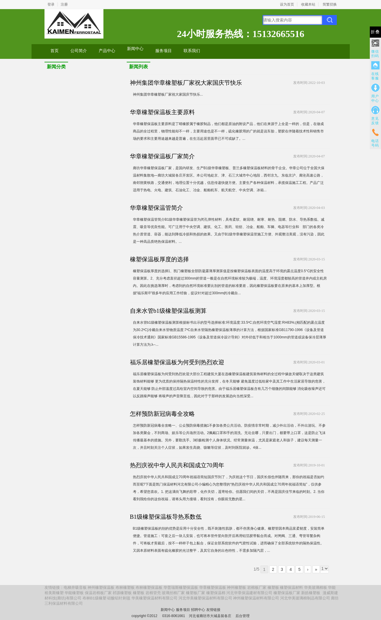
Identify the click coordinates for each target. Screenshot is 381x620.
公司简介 (78, 50)
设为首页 (287, 4)
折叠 (375, 32)
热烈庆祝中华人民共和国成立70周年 (177, 465)
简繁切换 (330, 4)
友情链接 (213, 610)
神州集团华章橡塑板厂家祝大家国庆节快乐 (186, 82)
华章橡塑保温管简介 (156, 208)
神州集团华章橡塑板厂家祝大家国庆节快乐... (168, 94)
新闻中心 (135, 48)
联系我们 (192, 50)
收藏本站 (308, 4)
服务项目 (163, 50)
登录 (51, 4)
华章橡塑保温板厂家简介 (162, 156)
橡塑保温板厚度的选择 (159, 259)
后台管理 (242, 616)
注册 (64, 4)
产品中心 (107, 50)
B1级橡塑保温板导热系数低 (166, 516)
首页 (54, 50)
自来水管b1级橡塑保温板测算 (168, 310)
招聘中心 (198, 610)
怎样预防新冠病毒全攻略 (162, 413)
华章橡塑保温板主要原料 (162, 112)
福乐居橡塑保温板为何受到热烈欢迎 (177, 362)
